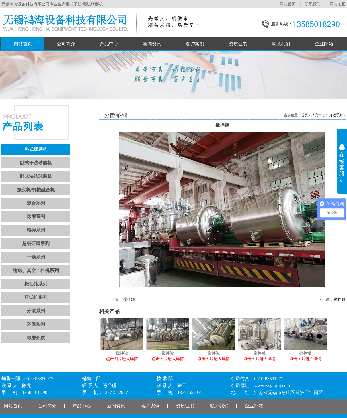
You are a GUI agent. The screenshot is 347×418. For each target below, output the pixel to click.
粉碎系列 (36, 230)
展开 (342, 161)
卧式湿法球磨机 (36, 176)
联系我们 (313, 4)
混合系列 (36, 203)
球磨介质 (36, 337)
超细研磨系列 (36, 243)
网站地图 (338, 4)
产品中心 (109, 43)
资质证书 (238, 43)
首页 (304, 115)
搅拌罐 (129, 299)
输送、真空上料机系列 (36, 270)
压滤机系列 (35, 297)
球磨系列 (36, 216)
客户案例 (195, 43)
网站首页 (288, 4)
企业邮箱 (324, 43)
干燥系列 (36, 257)
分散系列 (36, 310)
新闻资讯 (152, 43)
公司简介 (66, 43)
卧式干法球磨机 (36, 162)
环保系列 (36, 324)
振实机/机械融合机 (36, 189)
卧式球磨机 (35, 149)
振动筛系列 (35, 283)
